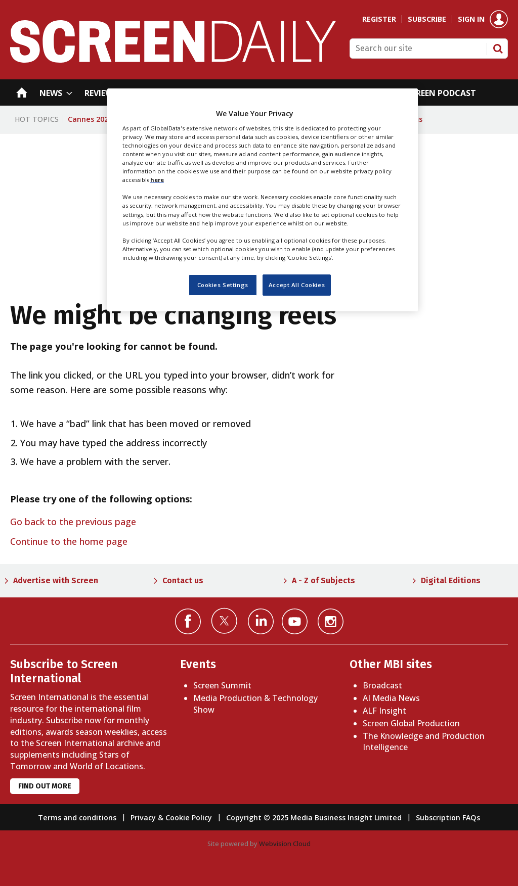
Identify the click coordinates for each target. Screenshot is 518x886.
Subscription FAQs (448, 817)
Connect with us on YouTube (295, 621)
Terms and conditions (77, 817)
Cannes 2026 (90, 119)
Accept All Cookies (297, 285)
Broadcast (382, 685)
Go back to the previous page (73, 522)
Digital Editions (451, 580)
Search (498, 48)
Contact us (182, 580)
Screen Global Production (411, 723)
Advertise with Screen (55, 580)
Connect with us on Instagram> (330, 621)
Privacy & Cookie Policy (171, 817)
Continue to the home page (68, 541)
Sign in (471, 19)
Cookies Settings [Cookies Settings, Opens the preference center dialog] (222, 285)
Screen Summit (222, 685)
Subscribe (427, 19)
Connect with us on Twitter (224, 620)
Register (379, 19)
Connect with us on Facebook (188, 621)
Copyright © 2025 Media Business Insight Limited (314, 817)
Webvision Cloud (285, 843)
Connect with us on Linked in (261, 621)
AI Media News (391, 698)
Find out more (44, 786)
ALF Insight (384, 710)
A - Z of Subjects (323, 580)
